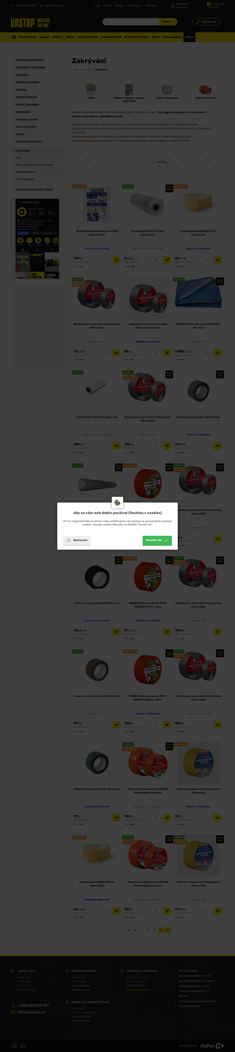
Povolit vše (157, 540)
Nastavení (77, 540)
